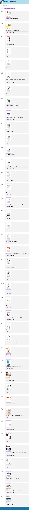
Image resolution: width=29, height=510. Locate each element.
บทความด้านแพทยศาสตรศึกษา (6, 5)
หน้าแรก (1, 5)
